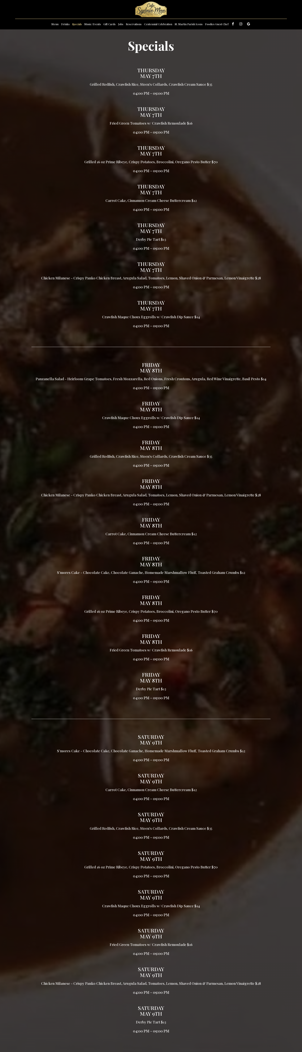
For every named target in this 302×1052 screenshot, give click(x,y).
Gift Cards (109, 24)
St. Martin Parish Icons (189, 24)
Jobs (120, 24)
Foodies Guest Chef (216, 24)
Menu (55, 24)
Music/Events (92, 24)
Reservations (134, 24)
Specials (77, 24)
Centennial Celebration (158, 24)
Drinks (65, 24)
